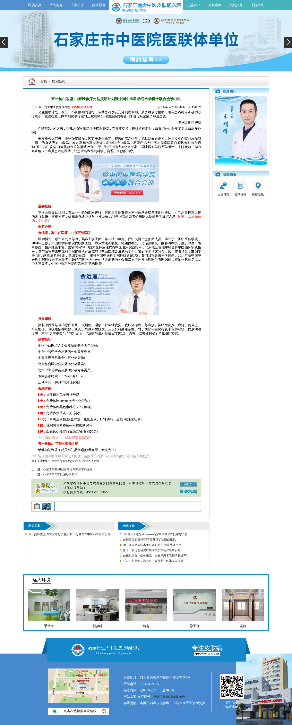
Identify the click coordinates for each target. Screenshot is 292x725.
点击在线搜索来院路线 (78, 711)
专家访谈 (77, 5)
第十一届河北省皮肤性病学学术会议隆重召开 (151, 550)
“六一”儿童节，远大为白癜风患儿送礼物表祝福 (153, 560)
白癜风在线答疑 (82, 107)
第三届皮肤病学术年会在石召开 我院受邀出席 (152, 544)
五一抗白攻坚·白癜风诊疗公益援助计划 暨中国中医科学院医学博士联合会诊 (76, 534)
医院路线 (258, 188)
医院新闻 (58, 81)
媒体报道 (98, 5)
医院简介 (56, 5)
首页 (44, 81)
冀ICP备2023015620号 (169, 696)
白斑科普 (223, 188)
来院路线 (257, 5)
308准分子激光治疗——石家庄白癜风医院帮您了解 (155, 534)
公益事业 (193, 5)
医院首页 (34, 5)
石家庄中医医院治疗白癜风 (60, 474)
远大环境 (42, 579)
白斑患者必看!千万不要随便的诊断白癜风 (149, 539)
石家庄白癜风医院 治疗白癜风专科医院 (68, 469)
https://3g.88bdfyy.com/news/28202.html (75, 461)
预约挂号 (236, 5)
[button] (4, 42)
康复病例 (214, 5)
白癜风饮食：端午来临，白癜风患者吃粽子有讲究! (155, 555)
